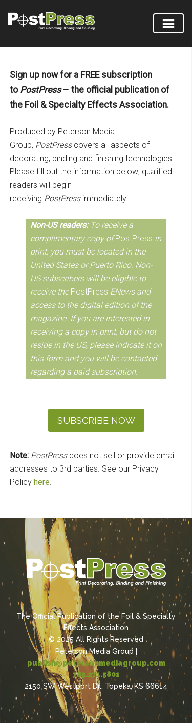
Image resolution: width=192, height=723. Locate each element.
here (42, 482)
